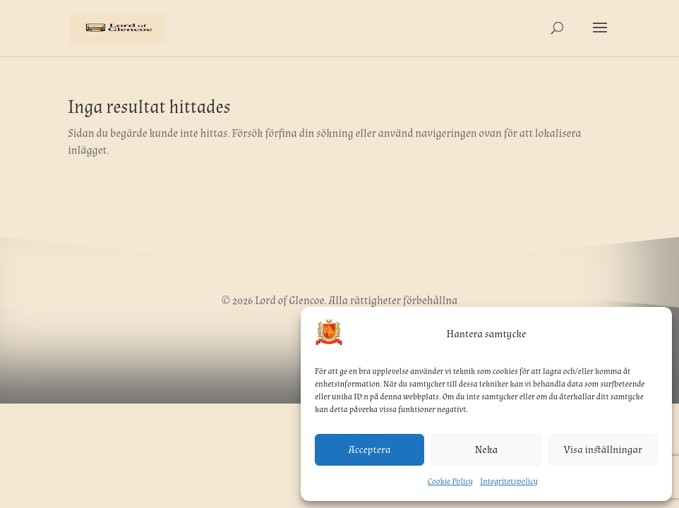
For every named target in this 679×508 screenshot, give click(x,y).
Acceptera (370, 449)
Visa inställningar (603, 449)
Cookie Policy (450, 481)
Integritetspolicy (509, 481)
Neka (486, 449)
